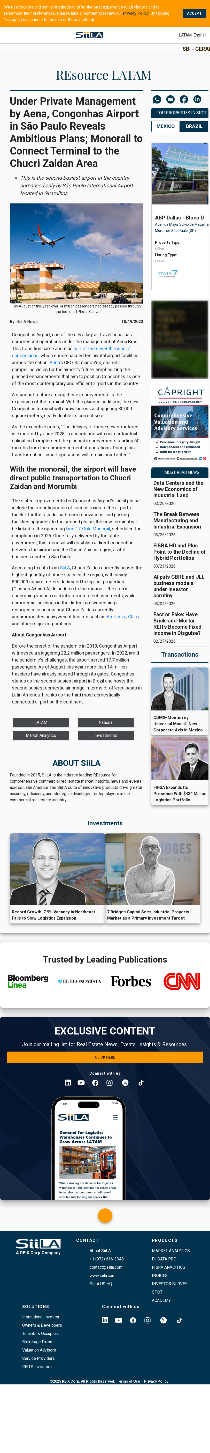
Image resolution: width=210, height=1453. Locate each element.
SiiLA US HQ (101, 1283)
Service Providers (38, 1358)
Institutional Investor (40, 1317)
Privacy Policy (136, 13)
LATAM (185, 35)
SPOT (157, 1292)
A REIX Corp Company (38, 1252)
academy (161, 1300)
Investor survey (169, 1283)
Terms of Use (128, 1381)
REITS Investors (37, 1366)
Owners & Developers (42, 1325)
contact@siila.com (106, 1267)
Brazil (194, 126)
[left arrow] (149, 227)
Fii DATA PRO (164, 1259)
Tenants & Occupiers (40, 1333)
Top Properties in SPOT (182, 112)
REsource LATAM (104, 74)
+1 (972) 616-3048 (107, 1259)
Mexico (166, 126)
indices (160, 1275)
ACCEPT (194, 13)
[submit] (185, 35)
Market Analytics (171, 1250)
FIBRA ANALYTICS (168, 1267)
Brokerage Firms (37, 1341)
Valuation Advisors (39, 1350)
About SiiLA (100, 1250)
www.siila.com (102, 1275)
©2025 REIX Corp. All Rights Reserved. (82, 1381)
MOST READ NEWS (181, 472)
